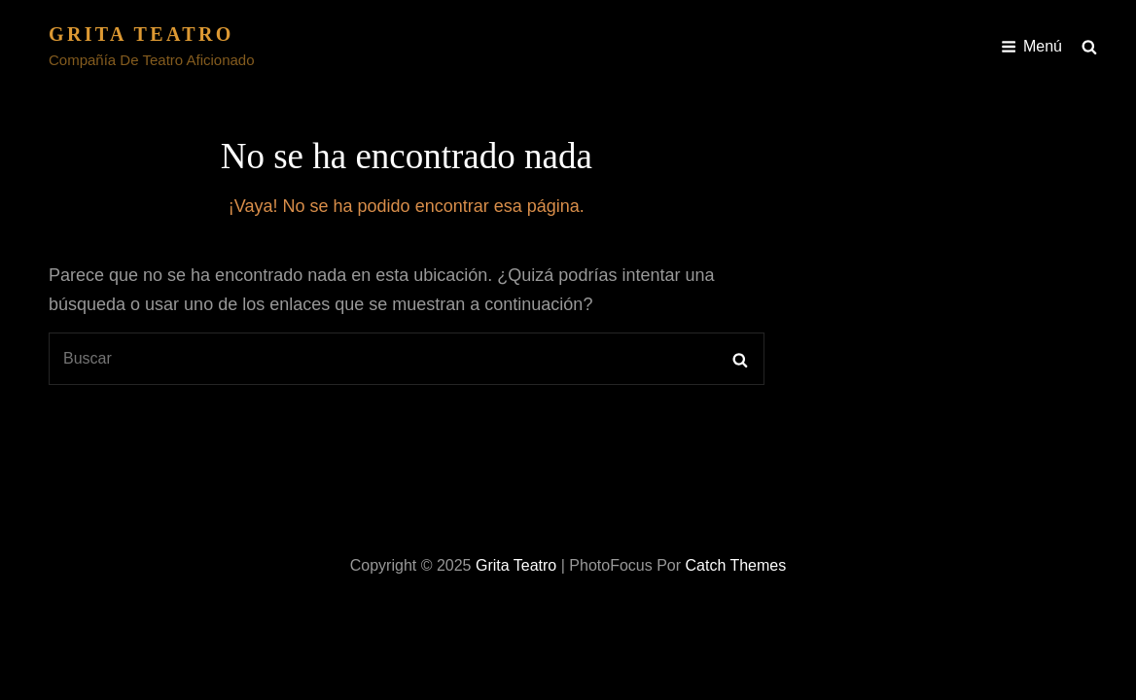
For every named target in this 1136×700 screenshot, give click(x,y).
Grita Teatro (141, 34)
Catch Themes (735, 565)
